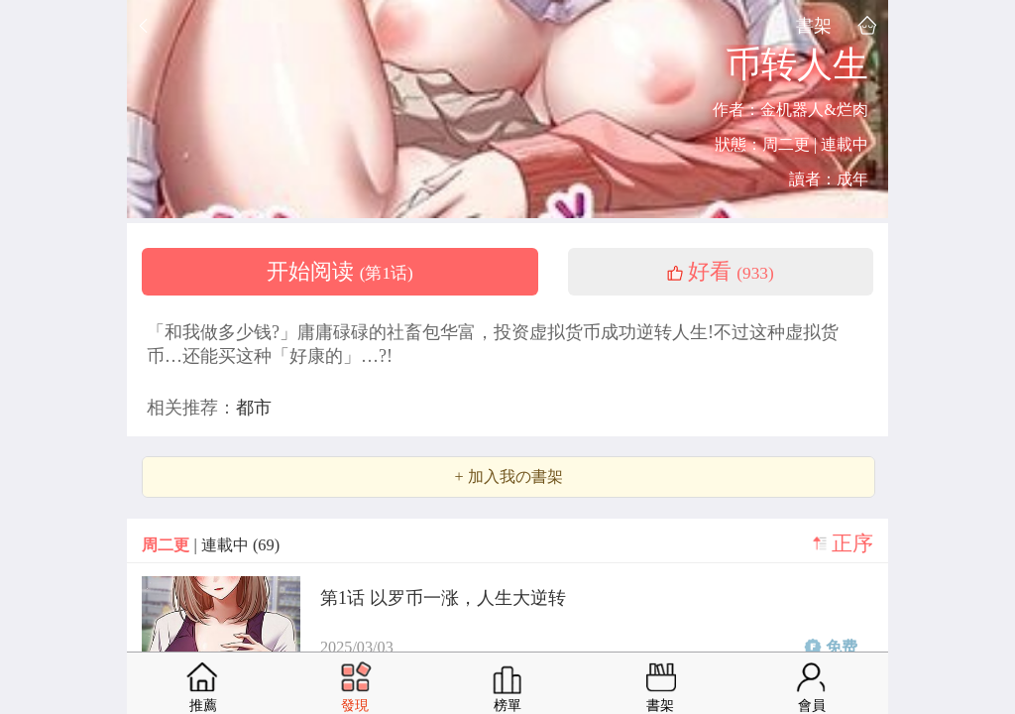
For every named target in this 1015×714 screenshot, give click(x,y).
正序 (852, 543)
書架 (814, 25)
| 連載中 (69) (211, 545)
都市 (254, 407)
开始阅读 (340, 272)
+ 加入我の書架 (508, 477)
